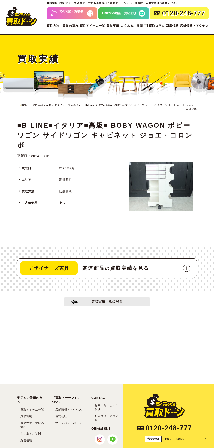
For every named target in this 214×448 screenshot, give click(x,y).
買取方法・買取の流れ (62, 25)
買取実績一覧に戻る (107, 302)
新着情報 (172, 25)
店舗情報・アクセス (194, 25)
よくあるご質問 (131, 25)
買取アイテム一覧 (92, 25)
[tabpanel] (161, 186)
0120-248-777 (164, 428)
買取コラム (157, 25)
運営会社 (61, 416)
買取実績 (112, 25)
